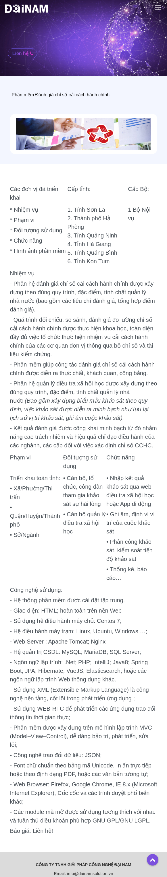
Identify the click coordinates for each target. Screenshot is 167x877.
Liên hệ (23, 53)
